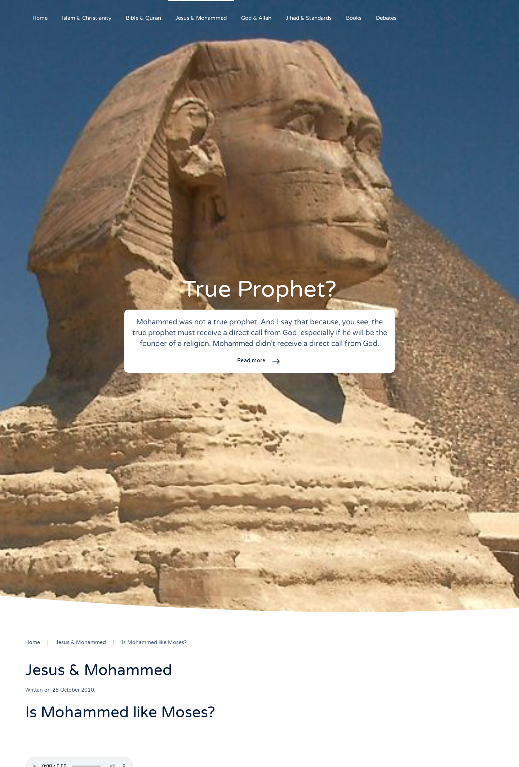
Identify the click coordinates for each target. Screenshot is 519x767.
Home (40, 18)
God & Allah (256, 18)
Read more (251, 361)
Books (353, 18)
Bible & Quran (143, 18)
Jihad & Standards (309, 18)
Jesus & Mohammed (201, 18)
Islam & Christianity (86, 18)
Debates (386, 18)
